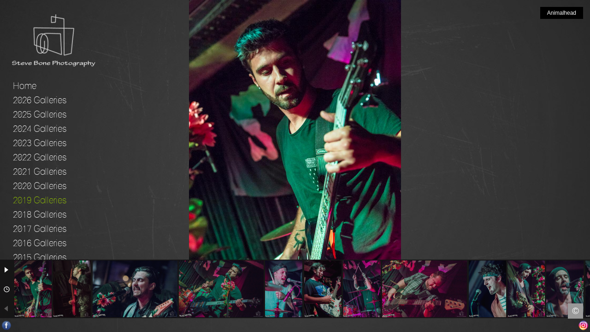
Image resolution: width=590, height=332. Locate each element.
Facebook (7, 325)
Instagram (583, 325)
